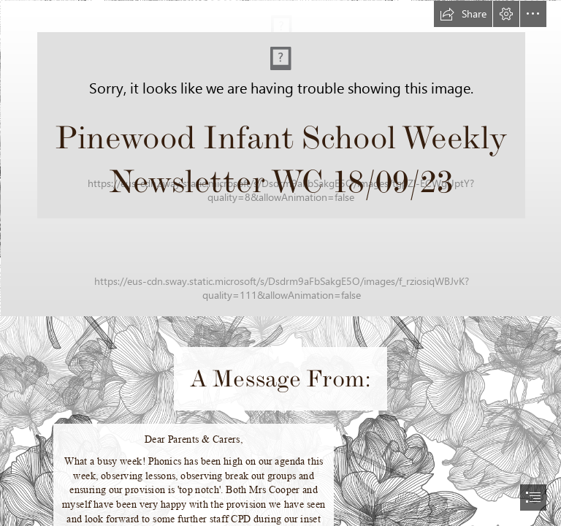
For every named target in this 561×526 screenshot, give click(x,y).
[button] (463, 14)
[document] (280, 263)
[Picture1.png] (280, 158)
